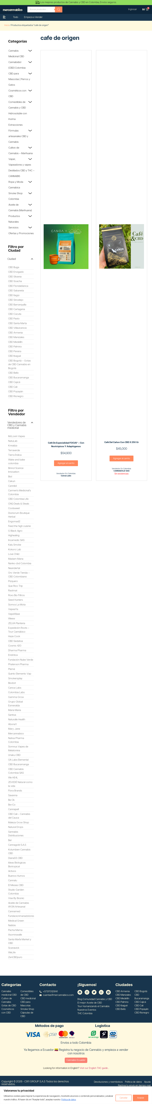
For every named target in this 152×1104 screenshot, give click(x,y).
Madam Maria (15, 559)
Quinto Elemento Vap (19, 673)
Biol (10, 476)
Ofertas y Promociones (21, 233)
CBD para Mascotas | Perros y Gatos (19, 79)
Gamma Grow (16, 697)
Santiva (12, 715)
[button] (20, 259)
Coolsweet (14, 508)
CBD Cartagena (16, 309)
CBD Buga (13, 267)
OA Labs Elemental (18, 760)
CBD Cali (12, 387)
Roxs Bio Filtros (16, 595)
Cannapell (13, 809)
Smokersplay (15, 678)
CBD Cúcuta (14, 314)
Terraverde (14, 450)
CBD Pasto (14, 318)
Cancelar (123, 1098)
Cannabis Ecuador (76, 1060)
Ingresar (132, 9)
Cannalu (12, 880)
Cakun (11, 481)
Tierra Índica (15, 455)
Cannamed (14, 911)
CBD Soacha (15, 281)
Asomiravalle (15, 934)
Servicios (13, 227)
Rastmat (12, 590)
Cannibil (12, 486)
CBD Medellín (15, 342)
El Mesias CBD (15, 885)
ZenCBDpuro (15, 957)
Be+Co (11, 804)
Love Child (13, 554)
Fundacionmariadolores (21, 916)
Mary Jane (14, 729)
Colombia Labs (16, 692)
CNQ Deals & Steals (18, 503)
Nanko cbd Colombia (19, 563)
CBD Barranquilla (17, 304)
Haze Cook (14, 636)
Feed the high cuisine (19, 526)
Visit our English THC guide (94, 1068)
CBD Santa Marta (17, 323)
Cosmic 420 (14, 645)
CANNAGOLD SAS (121, 471)
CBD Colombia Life (18, 499)
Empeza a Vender (33, 17)
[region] (76, 1095)
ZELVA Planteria (16, 623)
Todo (15, 17)
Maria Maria (14, 710)
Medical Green (16, 920)
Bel (9, 840)
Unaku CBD (14, 755)
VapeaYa (13, 609)
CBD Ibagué (14, 356)
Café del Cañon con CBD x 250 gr (121, 442)
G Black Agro (15, 531)
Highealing (13, 535)
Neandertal (14, 568)
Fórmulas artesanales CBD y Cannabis (18, 136)
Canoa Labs (14, 687)
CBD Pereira (14, 351)
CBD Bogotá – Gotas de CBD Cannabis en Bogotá (19, 364)
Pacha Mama (15, 930)
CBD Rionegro (15, 396)
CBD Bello (13, 373)
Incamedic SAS (16, 540)
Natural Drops (15, 827)
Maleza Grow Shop (18, 822)
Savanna (12, 795)
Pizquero (13, 581)
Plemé (11, 669)
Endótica (13, 655)
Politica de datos (76, 1100)
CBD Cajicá (14, 382)
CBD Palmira (15, 346)
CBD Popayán (15, 391)
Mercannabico (16, 733)
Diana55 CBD (15, 858)
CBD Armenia (15, 332)
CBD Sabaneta (16, 290)
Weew (11, 618)
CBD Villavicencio (17, 328)
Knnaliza (12, 445)
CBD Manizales (16, 337)
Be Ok (11, 800)
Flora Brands (15, 790)
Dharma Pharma (17, 650)
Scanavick (13, 948)
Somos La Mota (17, 604)
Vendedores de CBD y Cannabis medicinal (16, 425)
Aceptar (140, 1098)
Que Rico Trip (15, 586)
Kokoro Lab (14, 549)
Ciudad (11, 259)
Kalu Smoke (14, 544)
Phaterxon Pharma (18, 664)
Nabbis (12, 925)
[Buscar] (58, 9)
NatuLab (12, 441)
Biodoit (12, 683)
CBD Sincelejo (15, 300)
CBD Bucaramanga (18, 377)
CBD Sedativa (15, 641)
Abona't (12, 724)
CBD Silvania (15, 276)
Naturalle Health (16, 719)
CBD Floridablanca (18, 286)
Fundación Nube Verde (20, 659)
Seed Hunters (15, 600)
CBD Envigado (16, 272)
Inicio (6, 25)
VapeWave (14, 614)
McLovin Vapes (16, 436)
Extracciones (15, 125)
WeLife (12, 952)
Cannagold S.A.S (17, 845)
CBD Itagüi (13, 295)
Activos (12, 871)
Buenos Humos (16, 876)
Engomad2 (14, 521)
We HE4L (13, 777)
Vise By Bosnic (16, 898)
